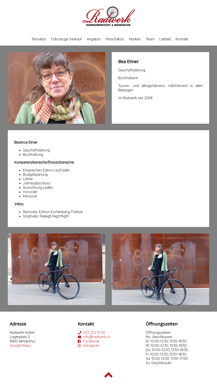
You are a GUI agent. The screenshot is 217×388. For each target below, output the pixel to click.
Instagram (91, 345)
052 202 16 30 (94, 332)
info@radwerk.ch (96, 337)
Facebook (91, 341)
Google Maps (20, 345)
